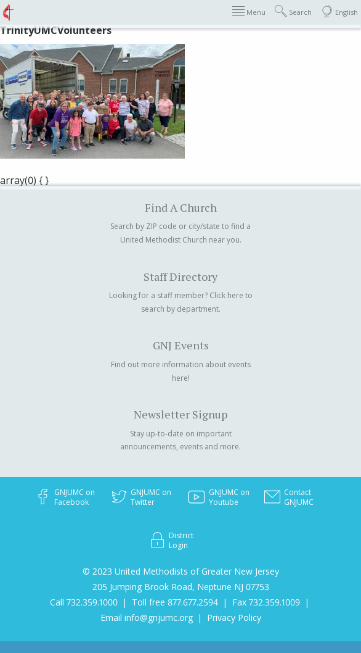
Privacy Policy (234, 617)
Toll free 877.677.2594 (175, 602)
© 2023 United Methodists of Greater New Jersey (181, 571)
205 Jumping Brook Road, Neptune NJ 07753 (180, 587)
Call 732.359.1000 (84, 602)
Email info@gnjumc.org (146, 617)
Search (293, 11)
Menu (249, 11)
